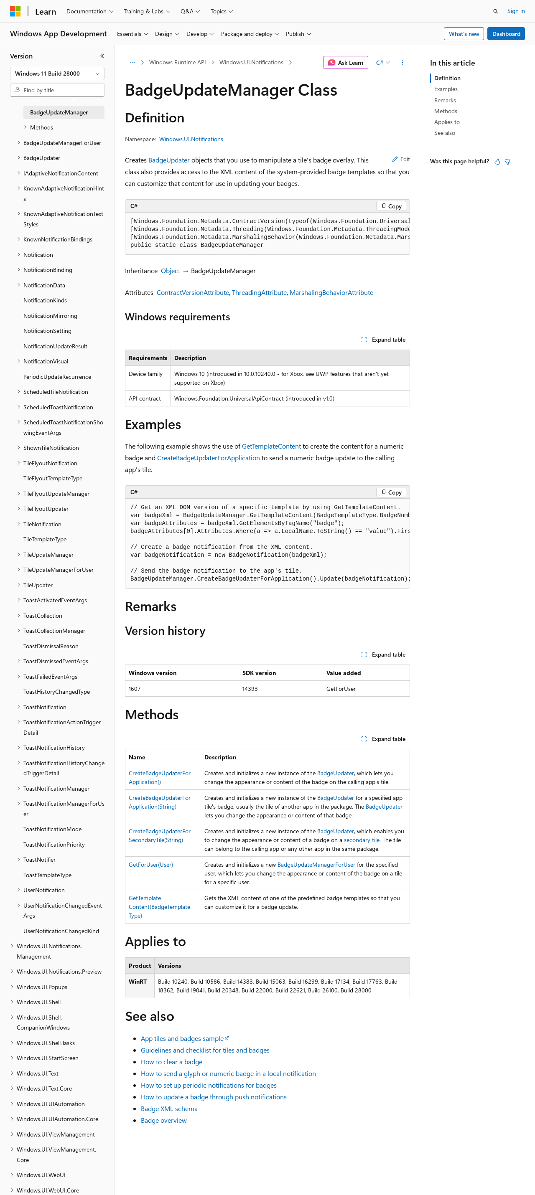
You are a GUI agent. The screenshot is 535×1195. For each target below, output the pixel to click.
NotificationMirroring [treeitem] (50, 316)
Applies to (447, 122)
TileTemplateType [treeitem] (44, 539)
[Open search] (495, 11)
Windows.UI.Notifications (251, 62)
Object (170, 270)
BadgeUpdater (169, 159)
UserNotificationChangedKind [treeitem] (61, 931)
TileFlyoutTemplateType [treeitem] (52, 478)
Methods (445, 111)
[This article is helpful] (497, 162)
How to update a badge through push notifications (214, 1096)
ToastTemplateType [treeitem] (47, 875)
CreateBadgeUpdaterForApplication (208, 457)
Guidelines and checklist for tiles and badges (205, 1049)
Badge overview (164, 1120)
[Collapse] (102, 55)
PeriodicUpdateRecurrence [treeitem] (57, 377)
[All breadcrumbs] (132, 62)
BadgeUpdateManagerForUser (316, 864)
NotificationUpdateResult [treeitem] (55, 346)
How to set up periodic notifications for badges (209, 1085)
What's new (464, 34)
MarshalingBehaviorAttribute (331, 292)
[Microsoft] (15, 11)
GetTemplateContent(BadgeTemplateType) (159, 906)
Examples (446, 89)
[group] (267, 234)
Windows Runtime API (177, 62)
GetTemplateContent (271, 445)
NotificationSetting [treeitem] (47, 331)
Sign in (516, 11)
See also (444, 133)
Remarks (445, 100)
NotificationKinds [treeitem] (45, 300)
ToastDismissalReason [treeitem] (51, 646)
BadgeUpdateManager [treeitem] (59, 112)
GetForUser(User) (151, 864)
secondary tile (362, 840)
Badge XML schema (169, 1108)
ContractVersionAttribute (193, 292)
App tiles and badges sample (182, 1038)
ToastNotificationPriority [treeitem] (54, 844)
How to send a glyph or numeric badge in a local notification (228, 1073)
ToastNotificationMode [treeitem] (52, 829)
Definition (447, 78)
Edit (401, 159)
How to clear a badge (171, 1061)
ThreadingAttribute (259, 292)
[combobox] (57, 73)
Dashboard (506, 34)
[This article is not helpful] (507, 162)
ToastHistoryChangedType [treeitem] (56, 691)
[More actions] (402, 62)
